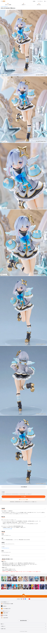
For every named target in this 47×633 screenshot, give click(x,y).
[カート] (38, 1)
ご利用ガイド (3, 626)
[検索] (36, 1)
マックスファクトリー (5, 548)
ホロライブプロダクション (4, 6)
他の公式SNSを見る (23, 620)
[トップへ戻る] (23, 595)
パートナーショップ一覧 (7, 528)
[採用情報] (33, 1)
